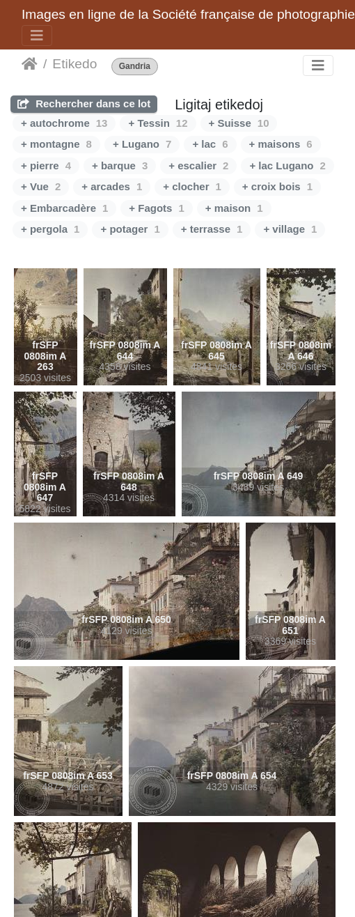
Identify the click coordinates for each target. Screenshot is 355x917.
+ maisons (281, 144)
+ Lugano (142, 144)
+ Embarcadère (64, 208)
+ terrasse (212, 229)
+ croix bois (277, 186)
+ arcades (111, 186)
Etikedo (74, 63)
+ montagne (56, 144)
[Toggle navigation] (37, 35)
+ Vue (41, 186)
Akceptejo (30, 64)
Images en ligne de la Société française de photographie (188, 14)
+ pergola (50, 229)
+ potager (129, 229)
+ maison (234, 208)
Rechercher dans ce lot (83, 103)
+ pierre (46, 165)
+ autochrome (64, 123)
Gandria (134, 66)
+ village (290, 229)
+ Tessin (157, 123)
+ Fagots (156, 208)
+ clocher (192, 186)
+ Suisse (239, 123)
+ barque (120, 165)
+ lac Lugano (287, 165)
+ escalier (198, 165)
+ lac (210, 144)
